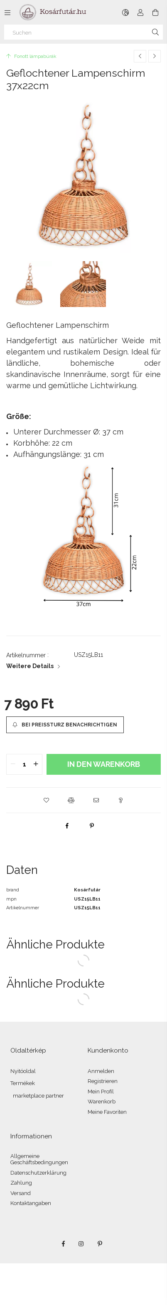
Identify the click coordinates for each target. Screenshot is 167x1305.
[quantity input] (24, 764)
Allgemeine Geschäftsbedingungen (39, 1159)
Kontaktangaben (30, 1203)
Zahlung (21, 1183)
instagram (81, 1244)
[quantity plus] (35, 764)
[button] (46, 800)
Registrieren (103, 1081)
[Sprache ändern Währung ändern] (125, 12)
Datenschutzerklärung (38, 1173)
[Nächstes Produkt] (154, 56)
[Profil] (140, 12)
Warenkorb (101, 1101)
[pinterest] (92, 825)
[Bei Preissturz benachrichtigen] (65, 724)
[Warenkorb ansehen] (155, 12)
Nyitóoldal (23, 1071)
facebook (63, 1244)
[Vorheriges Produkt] (140, 56)
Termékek (22, 1083)
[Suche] (155, 32)
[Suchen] (83, 32)
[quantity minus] (13, 764)
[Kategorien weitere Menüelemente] (7, 12)
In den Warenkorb (103, 764)
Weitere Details (30, 666)
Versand (20, 1193)
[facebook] (67, 825)
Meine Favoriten (107, 1112)
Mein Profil (101, 1091)
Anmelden (101, 1071)
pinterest (100, 1244)
